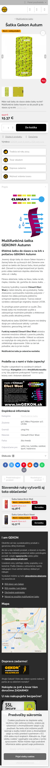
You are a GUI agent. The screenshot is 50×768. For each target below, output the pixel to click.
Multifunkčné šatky (29, 416)
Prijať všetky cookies (25, 756)
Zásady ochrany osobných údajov (25, 749)
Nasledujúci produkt (37, 479)
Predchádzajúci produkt (12, 479)
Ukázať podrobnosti (25, 763)
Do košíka (31, 127)
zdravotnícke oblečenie (35, 576)
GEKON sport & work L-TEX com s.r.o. (27, 142)
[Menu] (44, 9)
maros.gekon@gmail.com (16, 559)
